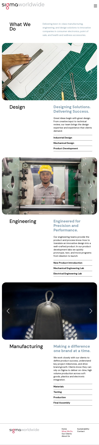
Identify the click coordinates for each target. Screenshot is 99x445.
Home (64, 429)
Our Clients (67, 434)
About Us (66, 436)
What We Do (67, 431)
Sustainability (83, 429)
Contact (81, 431)
